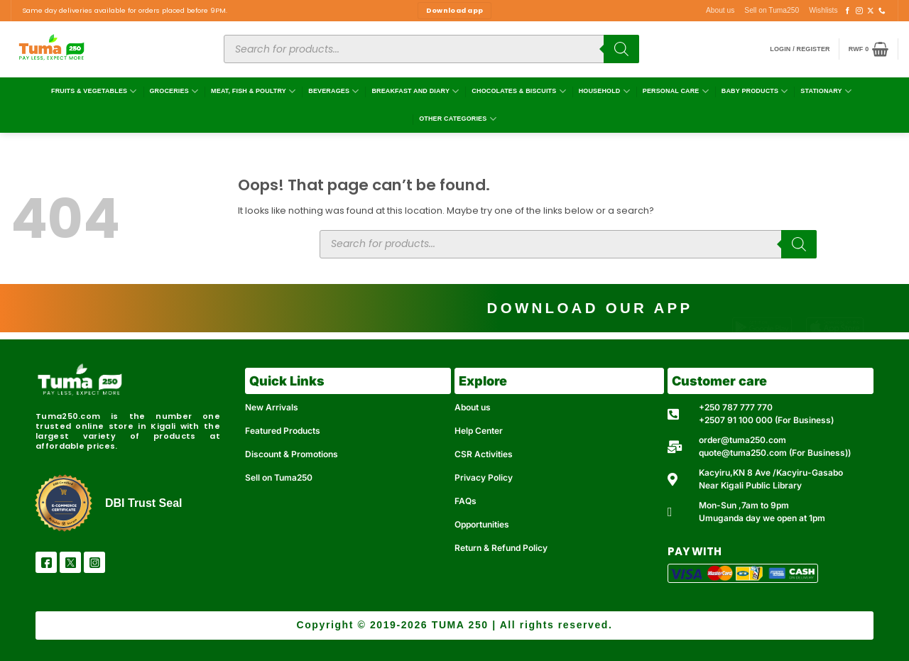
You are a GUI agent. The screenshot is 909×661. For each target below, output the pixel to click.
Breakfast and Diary (415, 91)
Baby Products (755, 91)
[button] (799, 49)
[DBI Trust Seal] (63, 503)
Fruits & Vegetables (94, 91)
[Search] (621, 49)
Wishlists (823, 10)
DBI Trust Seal (143, 503)
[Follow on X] (870, 11)
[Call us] (882, 11)
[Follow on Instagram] (859, 11)
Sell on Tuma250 (771, 10)
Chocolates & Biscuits (518, 91)
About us (720, 10)
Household (604, 91)
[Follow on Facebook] (847, 11)
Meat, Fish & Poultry (253, 91)
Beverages (333, 91)
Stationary (825, 91)
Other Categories (457, 119)
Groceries (173, 91)
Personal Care (676, 91)
